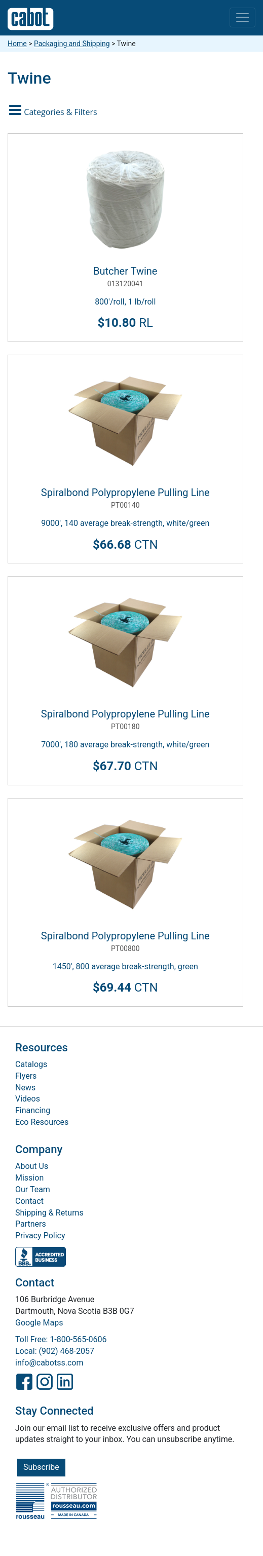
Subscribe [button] (41, 1467)
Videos (27, 1099)
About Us (31, 1166)
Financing (32, 1110)
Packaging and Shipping (72, 44)
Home (17, 44)
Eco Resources (41, 1122)
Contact (29, 1201)
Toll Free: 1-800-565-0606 (61, 1339)
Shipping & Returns (49, 1213)
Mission (29, 1178)
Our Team (32, 1189)
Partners (30, 1224)
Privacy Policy (40, 1235)
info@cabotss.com (49, 1363)
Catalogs (31, 1064)
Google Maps (39, 1322)
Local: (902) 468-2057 (54, 1351)
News (25, 1087)
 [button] (54, 110)
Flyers (25, 1076)
